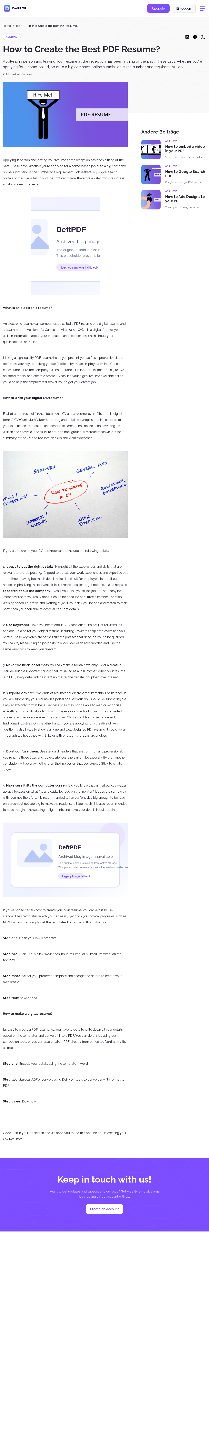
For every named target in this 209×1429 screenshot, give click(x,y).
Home (7, 25)
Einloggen (183, 8)
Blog (19, 25)
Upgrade (158, 8)
